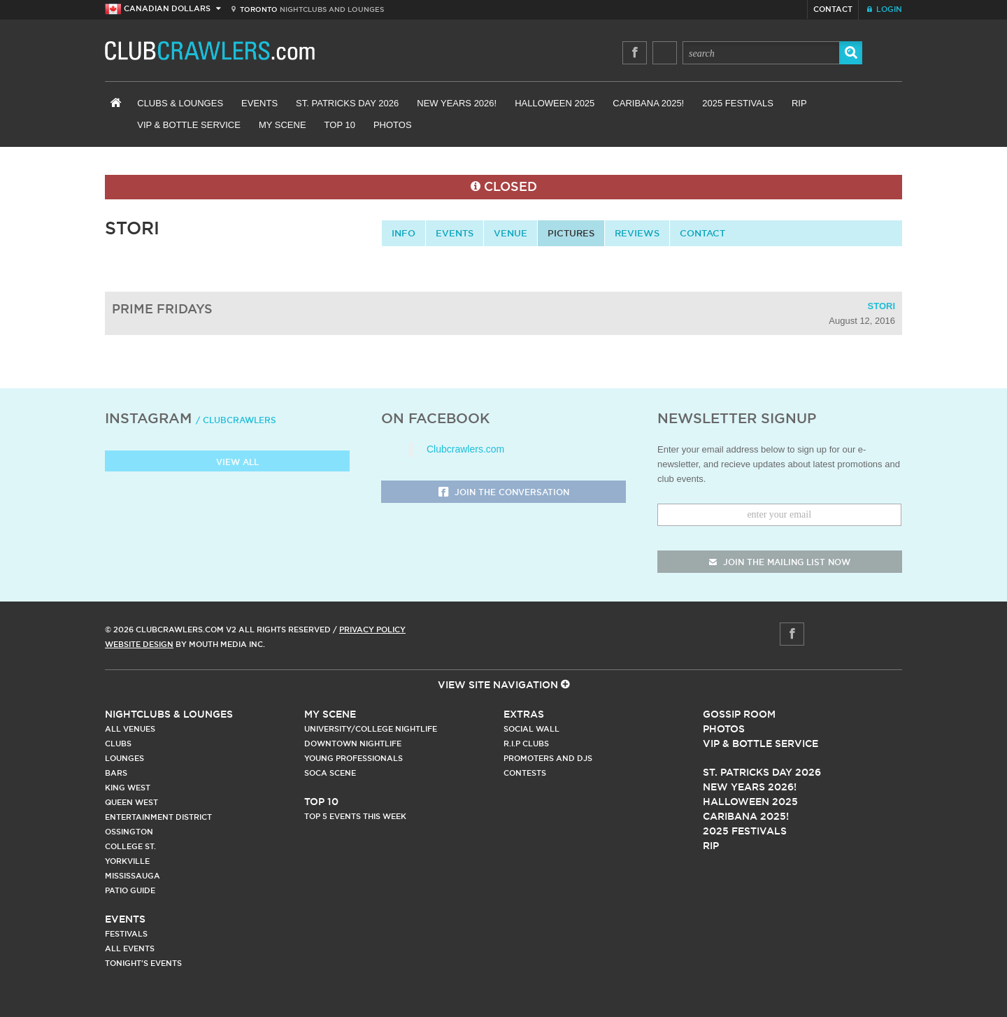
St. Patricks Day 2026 (347, 103)
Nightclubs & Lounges (169, 714)
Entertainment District (158, 817)
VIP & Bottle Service (189, 125)
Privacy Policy (372, 629)
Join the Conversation (503, 493)
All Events (130, 948)
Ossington (129, 831)
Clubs (118, 743)
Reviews (637, 233)
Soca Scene (330, 773)
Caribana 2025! (648, 103)
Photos (392, 125)
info (403, 233)
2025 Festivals (737, 103)
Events (259, 103)
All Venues (130, 729)
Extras (523, 714)
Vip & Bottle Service (760, 743)
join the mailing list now (779, 562)
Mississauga (132, 876)
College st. (130, 846)
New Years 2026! (457, 103)
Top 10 (339, 125)
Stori (882, 306)
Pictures (571, 233)
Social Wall (531, 729)
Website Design (139, 644)
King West (127, 787)
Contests (524, 773)
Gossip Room (739, 714)
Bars (116, 773)
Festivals (126, 934)
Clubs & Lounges (180, 103)
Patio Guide (130, 890)
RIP (799, 103)
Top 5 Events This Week (355, 816)
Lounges (124, 758)
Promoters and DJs (547, 758)
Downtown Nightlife (352, 743)
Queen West (131, 802)
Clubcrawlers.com (465, 449)
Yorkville (127, 861)
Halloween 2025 (554, 103)
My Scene (282, 125)
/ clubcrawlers (236, 420)
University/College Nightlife (370, 729)
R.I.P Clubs (526, 743)
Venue (510, 233)
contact (702, 233)
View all (228, 462)
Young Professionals (353, 758)
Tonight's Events (143, 963)
